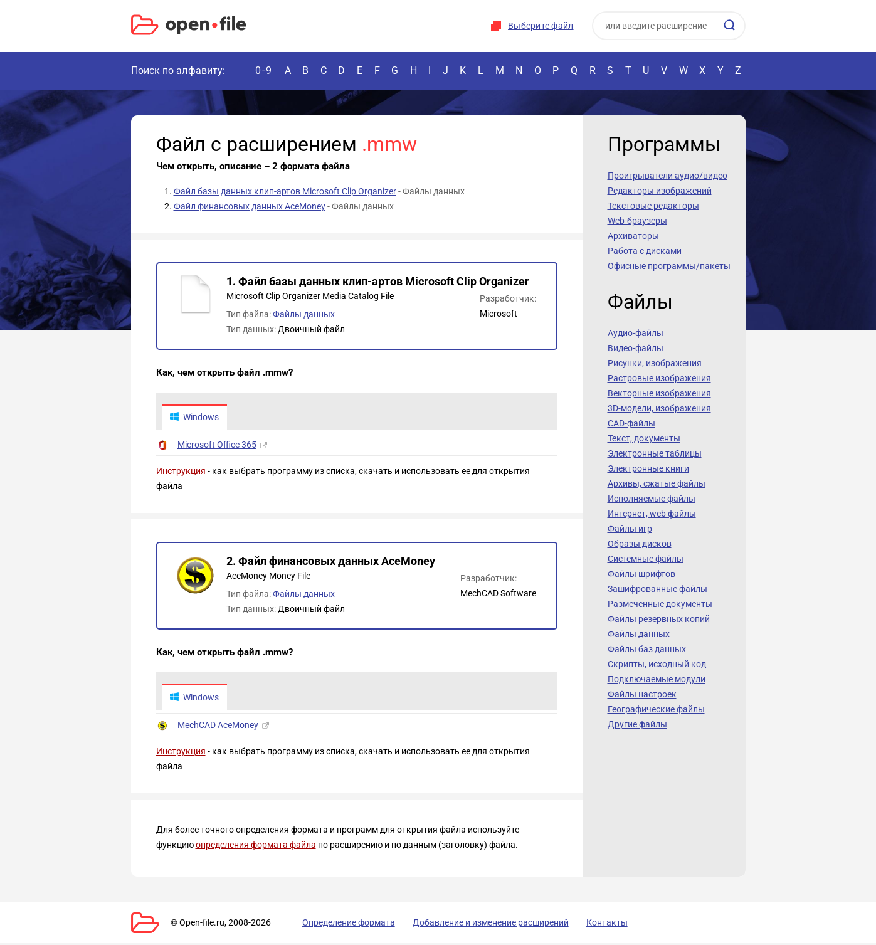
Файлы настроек (642, 694)
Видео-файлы (635, 348)
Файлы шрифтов (641, 574)
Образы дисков (640, 544)
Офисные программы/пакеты (669, 266)
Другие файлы (637, 724)
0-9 (264, 71)
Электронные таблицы (655, 453)
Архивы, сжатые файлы (656, 483)
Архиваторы (633, 236)
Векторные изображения (659, 393)
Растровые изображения (659, 378)
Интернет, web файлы (652, 514)
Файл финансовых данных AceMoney (249, 206)
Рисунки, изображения (655, 363)
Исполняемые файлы (651, 499)
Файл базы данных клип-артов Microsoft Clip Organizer (285, 191)
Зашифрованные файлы (657, 589)
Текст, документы (644, 438)
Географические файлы (656, 709)
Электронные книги (648, 468)
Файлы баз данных (647, 649)
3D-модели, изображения (659, 408)
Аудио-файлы (635, 333)
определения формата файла (256, 847)
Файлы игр (630, 529)
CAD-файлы (631, 423)
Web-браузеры (637, 221)
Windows (195, 418)
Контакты (584, 924)
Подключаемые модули (656, 679)
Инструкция (181, 472)
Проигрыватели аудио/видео (667, 176)
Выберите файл (540, 26)
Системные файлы (645, 559)
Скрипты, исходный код (657, 664)
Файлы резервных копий (659, 619)
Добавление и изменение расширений (475, 924)
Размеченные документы (660, 604)
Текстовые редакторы (653, 206)
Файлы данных (304, 314)
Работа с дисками (645, 251)
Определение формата (339, 924)
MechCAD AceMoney (217, 727)
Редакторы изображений (660, 191)
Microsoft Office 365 (216, 446)
